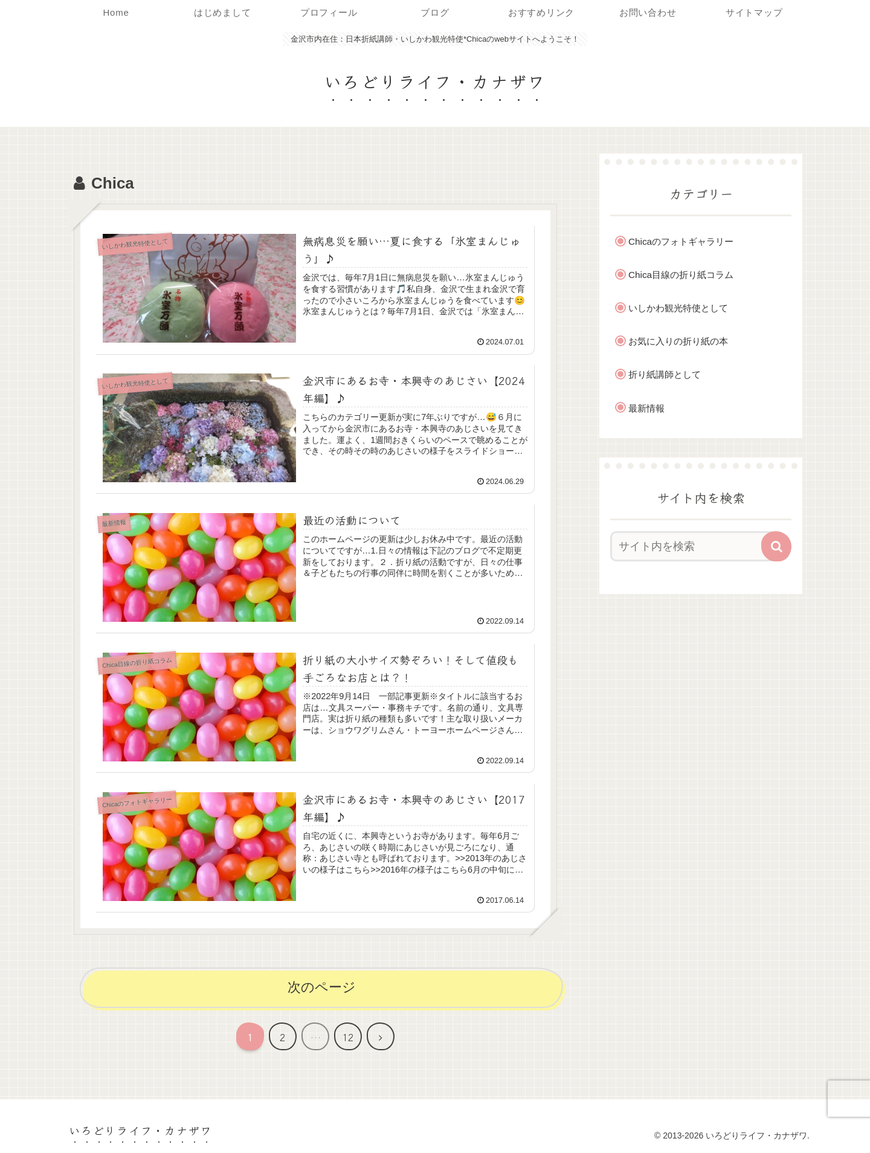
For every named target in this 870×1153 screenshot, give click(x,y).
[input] (693, 546)
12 (348, 1037)
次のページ (322, 987)
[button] (776, 546)
